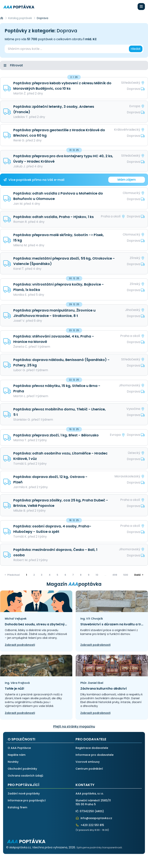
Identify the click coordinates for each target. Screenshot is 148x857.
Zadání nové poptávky (24, 793)
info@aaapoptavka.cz (94, 818)
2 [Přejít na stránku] (34, 574)
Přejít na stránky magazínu (74, 726)
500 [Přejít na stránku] (125, 574)
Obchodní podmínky (22, 769)
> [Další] (138, 574)
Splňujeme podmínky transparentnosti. (100, 847)
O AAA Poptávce (19, 748)
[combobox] (66, 49)
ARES (99, 811)
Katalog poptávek (20, 18)
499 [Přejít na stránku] (114, 574)
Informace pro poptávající (27, 800)
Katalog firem (17, 807)
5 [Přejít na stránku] (57, 574)
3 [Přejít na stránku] (41, 574)
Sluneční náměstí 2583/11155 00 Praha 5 (93, 802)
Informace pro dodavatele (95, 755)
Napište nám (16, 755)
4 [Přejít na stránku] (49, 574)
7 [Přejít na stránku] (73, 574)
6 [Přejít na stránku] (65, 574)
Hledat (136, 49)
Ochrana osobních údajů (25, 776)
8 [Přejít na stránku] (81, 574)
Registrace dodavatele (92, 748)
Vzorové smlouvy (88, 762)
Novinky (13, 762)
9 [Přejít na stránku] (88, 574)
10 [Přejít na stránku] (97, 574)
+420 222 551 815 (90, 825)
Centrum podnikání (89, 769)
